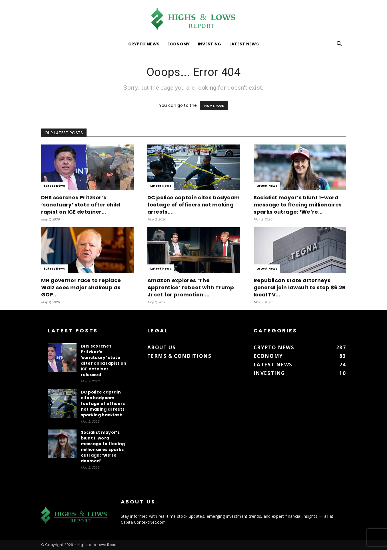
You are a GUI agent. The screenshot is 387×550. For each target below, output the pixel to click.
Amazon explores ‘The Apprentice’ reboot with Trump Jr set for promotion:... (190, 287)
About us (161, 347)
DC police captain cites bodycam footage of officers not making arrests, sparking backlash (103, 403)
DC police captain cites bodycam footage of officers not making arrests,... (193, 204)
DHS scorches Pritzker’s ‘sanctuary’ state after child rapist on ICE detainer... (80, 204)
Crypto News (144, 44)
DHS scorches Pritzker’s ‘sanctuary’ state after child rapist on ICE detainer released (104, 360)
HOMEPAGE (214, 105)
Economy (178, 44)
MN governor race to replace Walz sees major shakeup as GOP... (81, 287)
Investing (209, 44)
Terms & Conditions (179, 356)
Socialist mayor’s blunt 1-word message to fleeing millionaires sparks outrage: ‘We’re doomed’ (103, 446)
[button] (339, 44)
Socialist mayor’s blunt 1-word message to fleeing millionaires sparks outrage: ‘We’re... (298, 204)
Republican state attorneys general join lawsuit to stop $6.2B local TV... (300, 287)
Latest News (244, 44)
